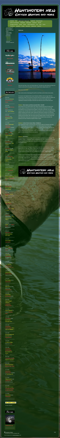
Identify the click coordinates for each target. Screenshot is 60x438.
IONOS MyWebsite (16, 435)
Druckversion (7, 432)
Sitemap (11, 432)
